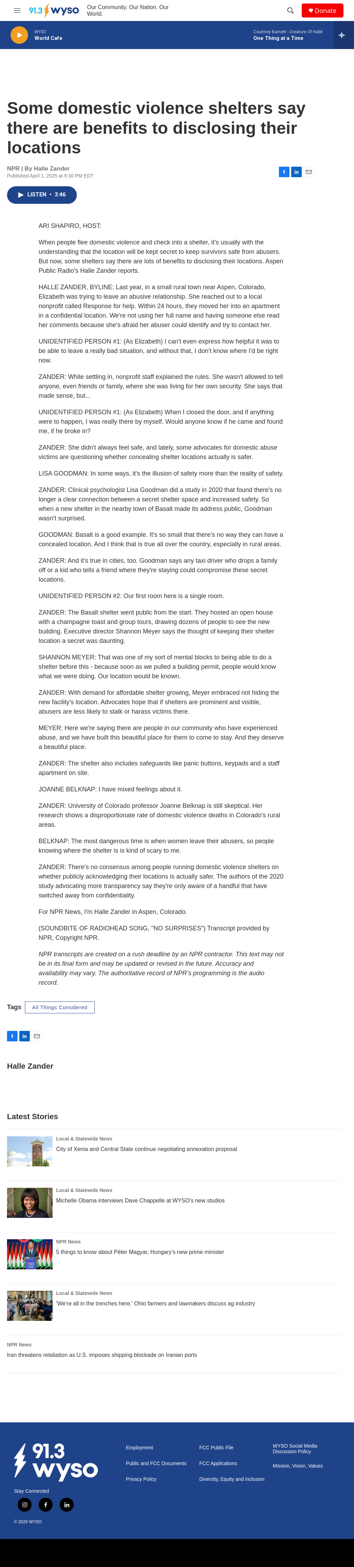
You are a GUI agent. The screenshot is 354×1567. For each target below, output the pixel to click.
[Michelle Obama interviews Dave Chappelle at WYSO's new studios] (30, 1203)
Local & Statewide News (84, 1139)
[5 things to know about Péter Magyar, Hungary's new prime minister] (30, 1254)
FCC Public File (216, 1447)
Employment (139, 1447)
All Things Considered (60, 1007)
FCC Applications (218, 1463)
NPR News (68, 1241)
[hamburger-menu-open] (17, 11)
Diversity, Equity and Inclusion (232, 1479)
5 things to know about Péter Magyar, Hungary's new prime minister (140, 1252)
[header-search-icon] (290, 10)
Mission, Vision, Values (298, 1466)
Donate (325, 10)
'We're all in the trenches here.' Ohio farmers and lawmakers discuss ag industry (155, 1303)
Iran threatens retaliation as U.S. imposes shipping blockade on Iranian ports (102, 1355)
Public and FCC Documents (156, 1463)
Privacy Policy (141, 1479)
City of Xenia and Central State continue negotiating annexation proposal (146, 1149)
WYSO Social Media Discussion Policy (295, 1448)
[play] (19, 35)
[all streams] (343, 35)
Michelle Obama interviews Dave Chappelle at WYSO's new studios (140, 1201)
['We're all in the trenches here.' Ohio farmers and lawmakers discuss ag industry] (30, 1306)
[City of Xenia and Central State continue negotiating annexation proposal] (30, 1151)
